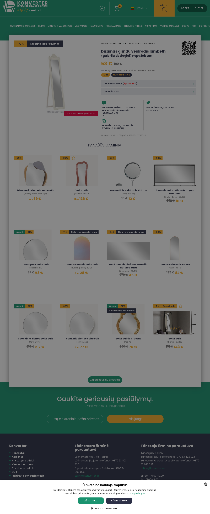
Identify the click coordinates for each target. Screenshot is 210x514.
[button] (105, 508)
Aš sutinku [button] (90, 500)
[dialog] (105, 257)
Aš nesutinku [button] (119, 500)
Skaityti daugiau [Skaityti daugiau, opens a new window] (138, 493)
